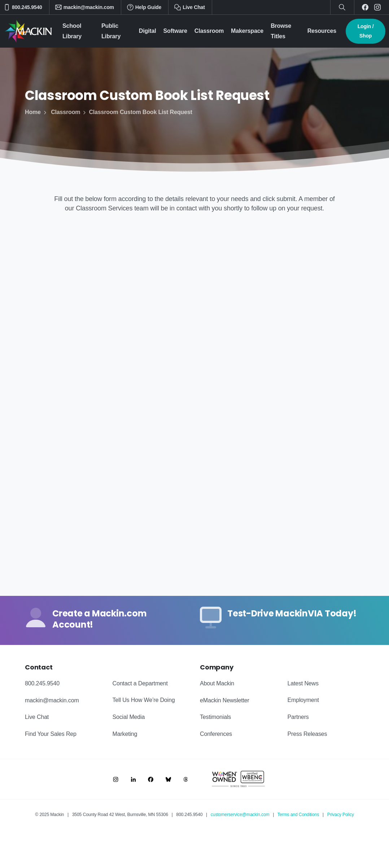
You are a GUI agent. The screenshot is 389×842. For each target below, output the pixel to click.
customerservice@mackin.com (240, 814)
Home (33, 112)
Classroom (61, 112)
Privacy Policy (340, 814)
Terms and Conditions (298, 814)
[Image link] (115, 779)
